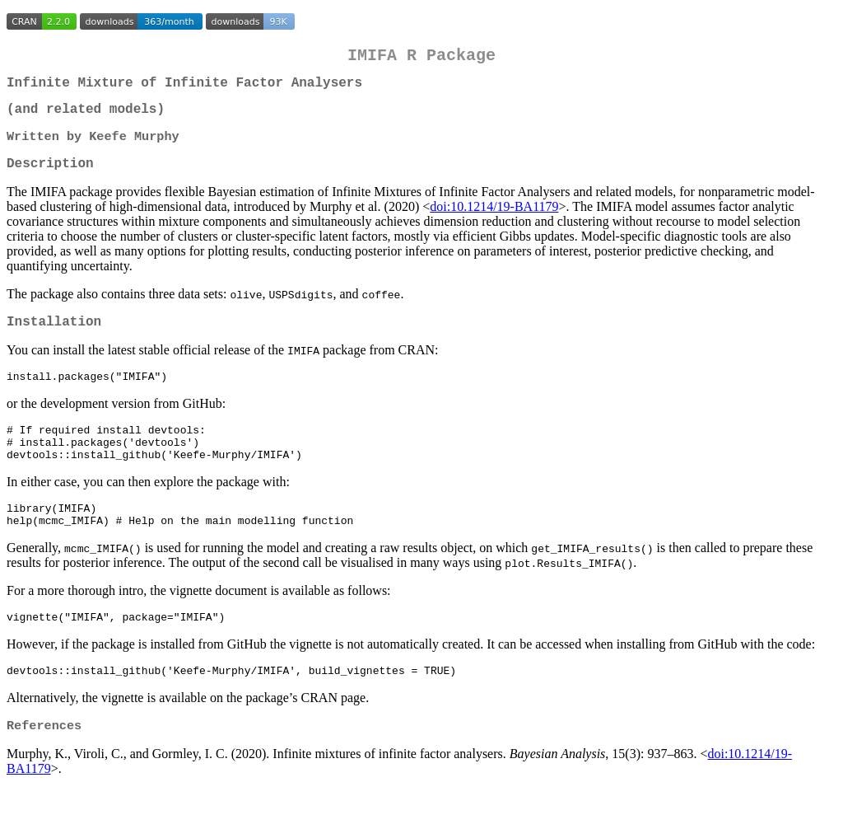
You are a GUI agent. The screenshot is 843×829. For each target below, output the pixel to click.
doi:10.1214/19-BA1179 (494, 221)
